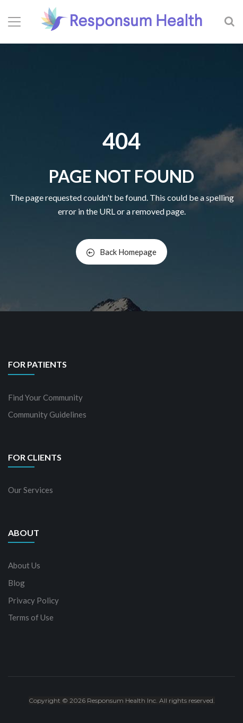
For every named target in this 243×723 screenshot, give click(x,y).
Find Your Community (45, 397)
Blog (16, 583)
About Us (24, 565)
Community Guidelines (47, 414)
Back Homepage (121, 252)
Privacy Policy (33, 600)
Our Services (30, 490)
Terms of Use (31, 617)
